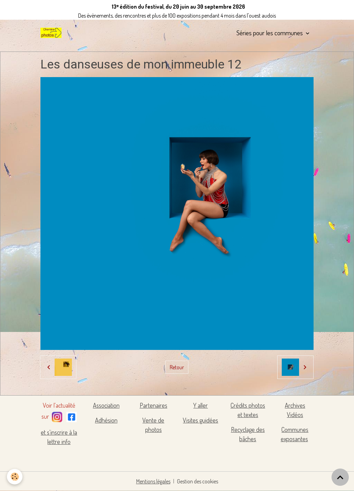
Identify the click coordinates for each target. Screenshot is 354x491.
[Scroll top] (340, 477)
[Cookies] (14, 476)
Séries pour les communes (270, 32)
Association (106, 405)
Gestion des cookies (197, 481)
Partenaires (153, 405)
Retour (177, 367)
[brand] (52, 33)
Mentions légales (153, 481)
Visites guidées (200, 420)
